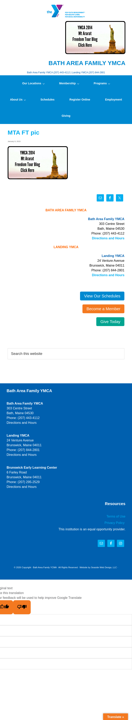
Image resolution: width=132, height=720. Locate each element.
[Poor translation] (22, 607)
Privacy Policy (115, 523)
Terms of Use (116, 516)
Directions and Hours (108, 238)
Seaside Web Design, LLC (104, 567)
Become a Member (103, 309)
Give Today (110, 321)
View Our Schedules (102, 296)
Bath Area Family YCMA (45, 567)
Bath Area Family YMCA (66, 11)
